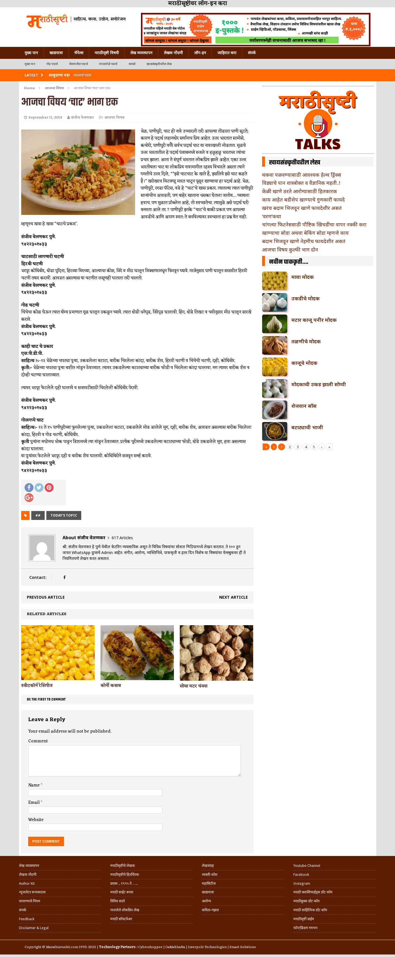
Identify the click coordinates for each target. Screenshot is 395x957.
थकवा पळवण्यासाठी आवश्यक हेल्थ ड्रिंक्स (301, 174)
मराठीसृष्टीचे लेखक (122, 866)
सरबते (132, 64)
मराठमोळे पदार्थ (108, 64)
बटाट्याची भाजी (307, 427)
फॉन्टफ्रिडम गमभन (305, 928)
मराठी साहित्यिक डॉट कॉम (310, 910)
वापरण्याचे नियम (29, 901)
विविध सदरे (117, 901)
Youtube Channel (306, 866)
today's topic (64, 515)
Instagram (301, 883)
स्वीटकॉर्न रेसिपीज (36, 686)
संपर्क (252, 53)
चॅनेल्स (78, 53)
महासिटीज (209, 883)
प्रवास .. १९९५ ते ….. (124, 883)
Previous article (46, 597)
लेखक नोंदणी (173, 53)
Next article (233, 597)
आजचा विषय (114, 117)
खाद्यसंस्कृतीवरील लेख (159, 64)
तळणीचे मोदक (306, 341)
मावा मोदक (302, 277)
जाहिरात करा (226, 53)
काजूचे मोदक (304, 362)
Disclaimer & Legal (34, 928)
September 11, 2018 (45, 117)
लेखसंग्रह (208, 866)
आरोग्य (206, 901)
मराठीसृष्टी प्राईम (303, 919)
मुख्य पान (31, 53)
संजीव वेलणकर (82, 117)
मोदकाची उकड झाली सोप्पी (318, 384)
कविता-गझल (210, 910)
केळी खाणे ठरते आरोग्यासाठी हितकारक (299, 191)
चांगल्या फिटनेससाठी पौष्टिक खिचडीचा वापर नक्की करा (314, 224)
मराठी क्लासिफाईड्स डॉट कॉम (312, 892)
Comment (38, 741)
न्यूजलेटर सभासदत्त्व (32, 892)
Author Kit (27, 883)
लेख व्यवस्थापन (141, 53)
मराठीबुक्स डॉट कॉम (306, 901)
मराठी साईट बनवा (121, 892)
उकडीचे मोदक (305, 298)
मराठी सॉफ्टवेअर (121, 919)
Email (34, 803)
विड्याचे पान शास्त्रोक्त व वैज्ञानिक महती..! (301, 182)
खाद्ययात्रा (56, 53)
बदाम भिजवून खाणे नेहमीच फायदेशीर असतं (303, 241)
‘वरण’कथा (271, 216)
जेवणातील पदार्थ (78, 64)
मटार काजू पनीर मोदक (314, 319)
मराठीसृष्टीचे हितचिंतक (124, 874)
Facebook (301, 874)
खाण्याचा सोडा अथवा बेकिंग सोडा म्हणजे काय (305, 232)
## (37, 515)
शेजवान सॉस (304, 405)
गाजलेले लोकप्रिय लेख (124, 910)
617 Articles (122, 537)
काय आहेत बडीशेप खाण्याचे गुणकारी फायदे (303, 199)
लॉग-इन (200, 53)
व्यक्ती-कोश (209, 874)
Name (34, 785)
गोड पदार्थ (52, 64)
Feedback (26, 919)
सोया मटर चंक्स (193, 686)
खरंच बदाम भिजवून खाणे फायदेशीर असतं (302, 208)
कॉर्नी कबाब (110, 686)
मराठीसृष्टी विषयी (107, 53)
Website (36, 820)
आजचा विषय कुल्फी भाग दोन (290, 249)
